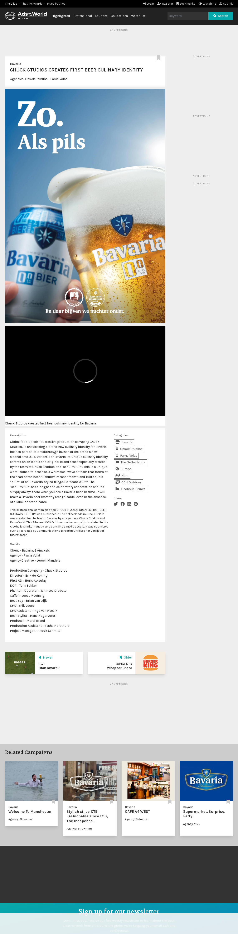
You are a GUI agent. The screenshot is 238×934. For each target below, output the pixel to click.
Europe (123, 469)
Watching (207, 3)
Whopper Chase (119, 668)
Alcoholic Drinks (130, 489)
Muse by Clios (56, 3)
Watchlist (138, 16)
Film (122, 476)
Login (148, 3)
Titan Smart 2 (49, 668)
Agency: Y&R (191, 824)
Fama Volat (58, 79)
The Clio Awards (32, 3)
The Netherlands (130, 462)
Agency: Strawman (21, 819)
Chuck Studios (36, 79)
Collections (119, 16)
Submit (226, 3)
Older (125, 657)
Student (101, 16)
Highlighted (61, 16)
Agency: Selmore (136, 819)
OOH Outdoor (128, 482)
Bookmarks (185, 3)
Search (220, 16)
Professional (82, 16)
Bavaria (15, 64)
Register (165, 3)
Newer (45, 657)
